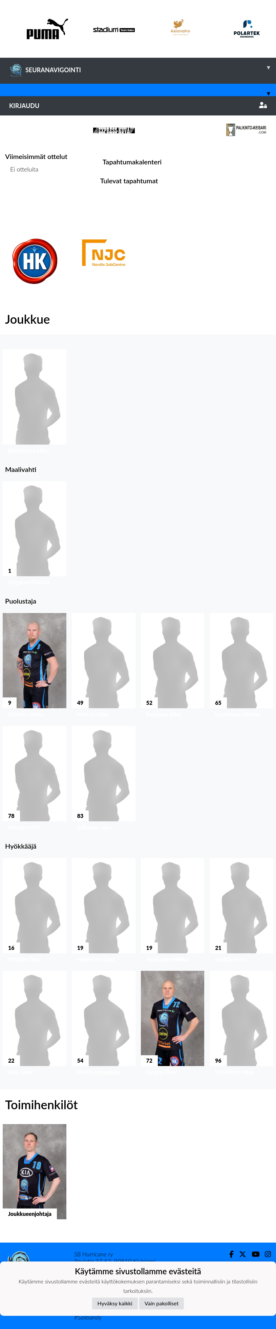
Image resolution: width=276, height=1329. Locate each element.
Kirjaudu (138, 105)
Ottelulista (21, 195)
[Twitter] (240, 1254)
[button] (34, 403)
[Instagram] (265, 1254)
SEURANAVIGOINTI (142, 67)
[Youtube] (252, 1254)
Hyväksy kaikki (115, 1303)
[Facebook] (229, 1254)
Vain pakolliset (162, 1303)
